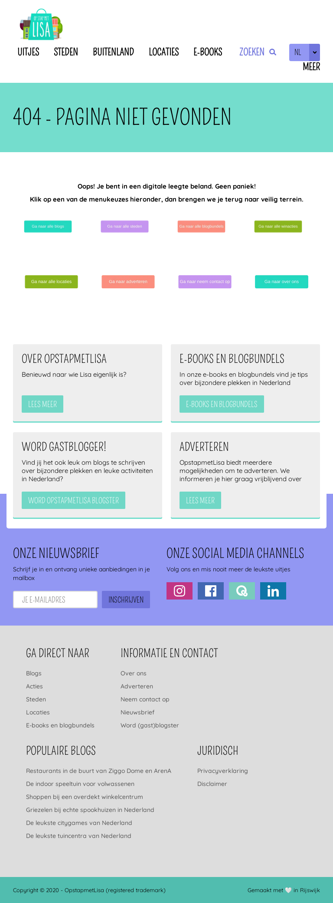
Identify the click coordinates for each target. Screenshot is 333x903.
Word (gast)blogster (150, 725)
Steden (66, 52)
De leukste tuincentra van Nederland (78, 836)
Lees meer (42, 404)
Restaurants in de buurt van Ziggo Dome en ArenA (98, 771)
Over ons (134, 673)
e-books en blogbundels (222, 404)
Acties (34, 686)
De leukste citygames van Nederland (79, 823)
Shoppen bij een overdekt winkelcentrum (84, 797)
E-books (207, 52)
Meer (311, 67)
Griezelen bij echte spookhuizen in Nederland (90, 810)
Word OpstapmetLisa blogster (73, 500)
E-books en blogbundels (60, 725)
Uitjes (28, 52)
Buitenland (113, 52)
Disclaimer (212, 784)
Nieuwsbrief (137, 712)
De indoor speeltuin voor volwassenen (80, 784)
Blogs (34, 673)
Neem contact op (145, 699)
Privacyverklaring (222, 771)
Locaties (164, 52)
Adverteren (137, 686)
